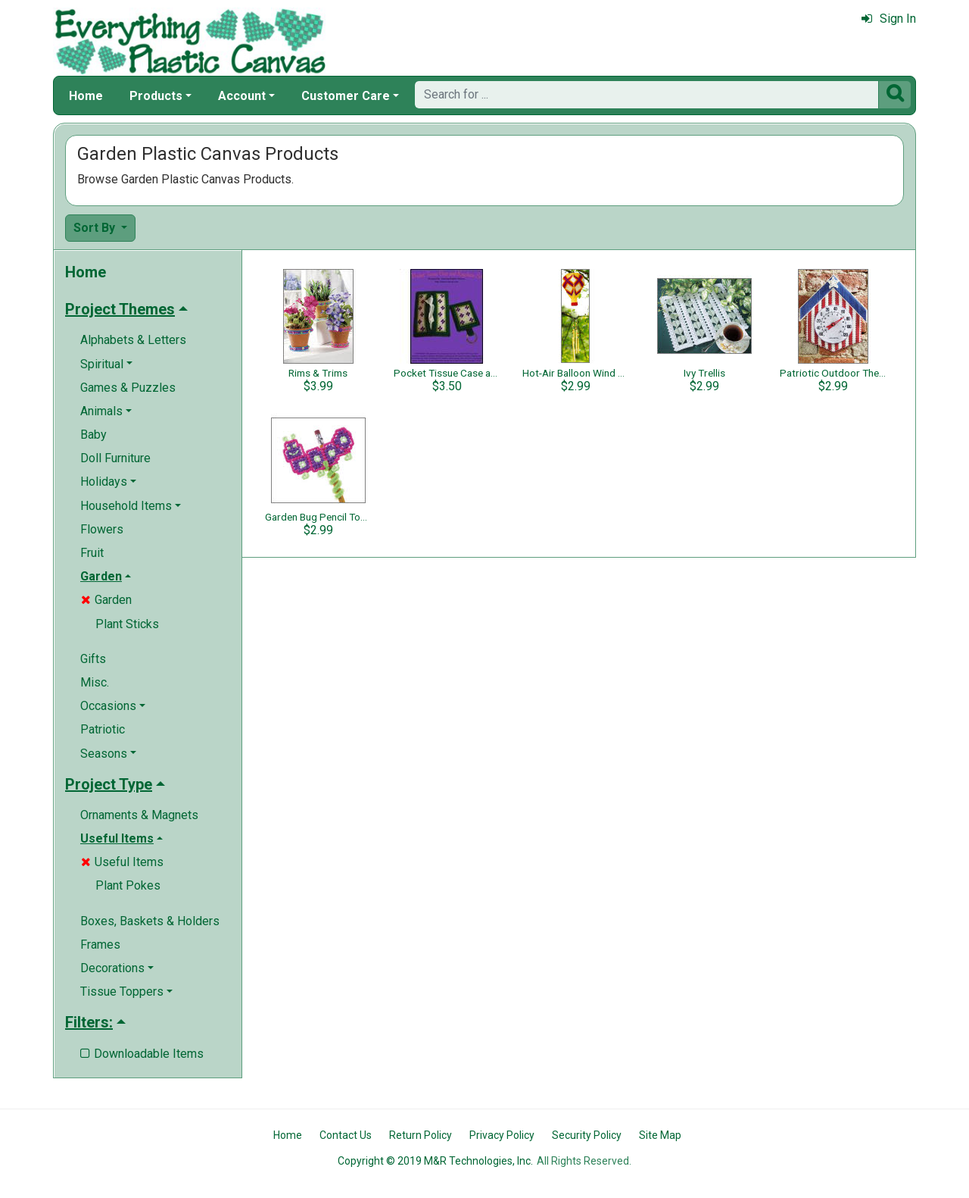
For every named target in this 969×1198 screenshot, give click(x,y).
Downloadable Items (142, 1053)
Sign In (889, 18)
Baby (93, 434)
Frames (100, 944)
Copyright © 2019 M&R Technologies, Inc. (435, 1161)
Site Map (660, 1135)
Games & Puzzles (128, 387)
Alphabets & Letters (133, 340)
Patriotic (102, 729)
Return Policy (420, 1135)
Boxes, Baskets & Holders (150, 921)
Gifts (93, 659)
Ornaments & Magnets (139, 815)
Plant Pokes (127, 885)
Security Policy (587, 1135)
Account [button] (242, 96)
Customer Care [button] (345, 96)
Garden (106, 600)
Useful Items (122, 862)
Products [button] (155, 96)
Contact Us (345, 1135)
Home (86, 96)
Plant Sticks (127, 624)
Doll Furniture (115, 458)
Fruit (92, 553)
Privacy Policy (501, 1135)
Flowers (101, 529)
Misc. (94, 682)
